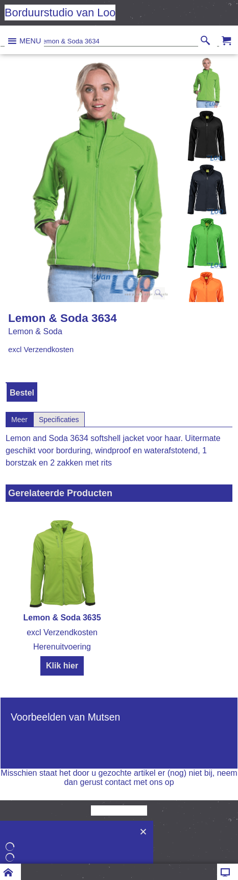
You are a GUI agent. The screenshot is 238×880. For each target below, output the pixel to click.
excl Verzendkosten (41, 349)
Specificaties (59, 419)
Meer (19, 419)
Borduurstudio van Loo (60, 12)
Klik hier (62, 665)
